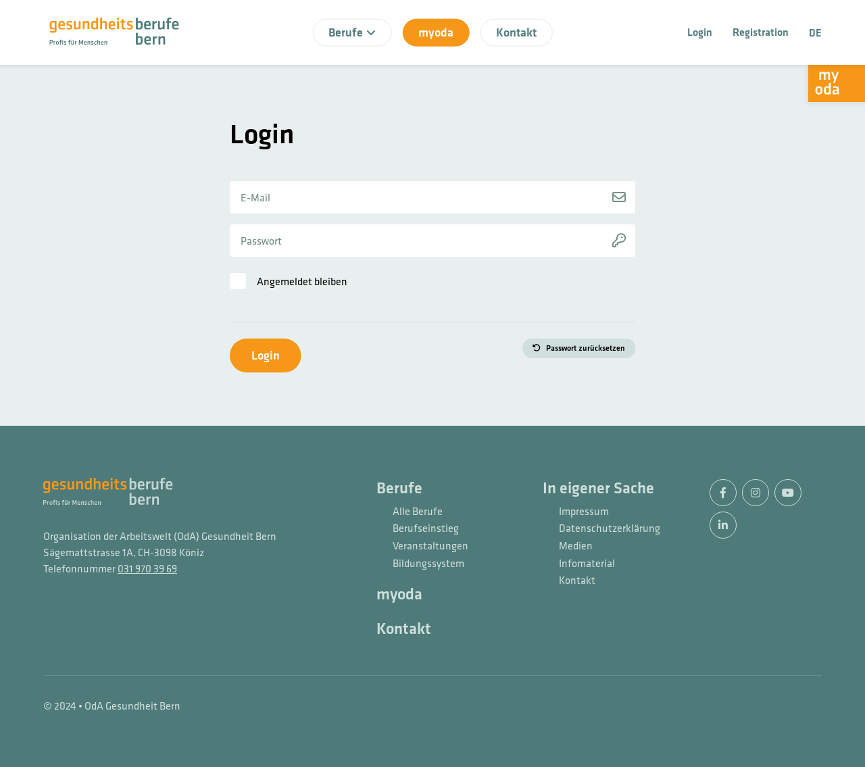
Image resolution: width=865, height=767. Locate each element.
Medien (576, 546)
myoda (435, 32)
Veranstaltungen (430, 546)
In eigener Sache (598, 488)
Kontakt (516, 32)
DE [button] (815, 33)
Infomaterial (587, 564)
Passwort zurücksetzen (585, 348)
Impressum (584, 511)
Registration (761, 32)
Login (699, 32)
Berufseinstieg (426, 528)
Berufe (399, 488)
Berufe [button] (352, 32)
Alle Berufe (418, 511)
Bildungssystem (428, 564)
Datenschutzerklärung (607, 528)
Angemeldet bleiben (302, 281)
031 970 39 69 (147, 568)
